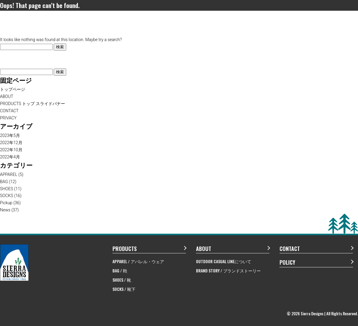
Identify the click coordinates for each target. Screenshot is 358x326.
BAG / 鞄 (119, 270)
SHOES (6, 188)
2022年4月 (10, 157)
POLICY (287, 262)
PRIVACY (8, 118)
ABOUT (6, 96)
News (5, 210)
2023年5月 (10, 135)
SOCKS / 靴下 (123, 289)
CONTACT (9, 110)
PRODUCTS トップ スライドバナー (32, 103)
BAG (4, 181)
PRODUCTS (124, 248)
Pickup (6, 202)
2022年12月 (11, 142)
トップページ (12, 89)
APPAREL (8, 174)
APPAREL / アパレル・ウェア (138, 261)
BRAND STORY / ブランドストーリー (228, 270)
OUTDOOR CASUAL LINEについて (223, 261)
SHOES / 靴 (121, 280)
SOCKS (6, 195)
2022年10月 (11, 149)
